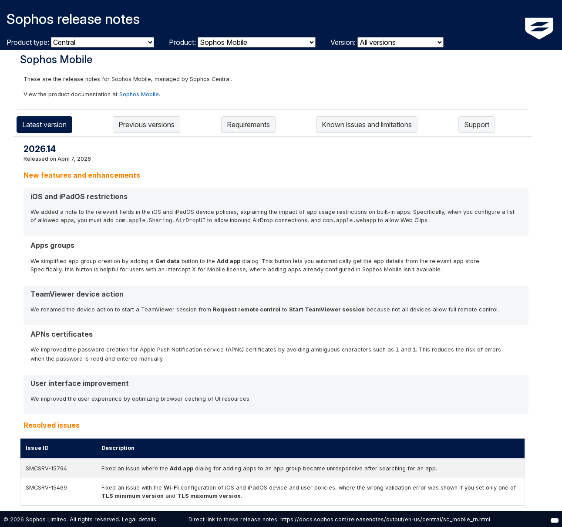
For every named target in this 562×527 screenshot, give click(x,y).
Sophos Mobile (139, 94)
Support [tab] (476, 124)
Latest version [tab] (44, 124)
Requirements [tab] (248, 124)
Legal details (139, 519)
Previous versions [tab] (146, 124)
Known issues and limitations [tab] (367, 124)
